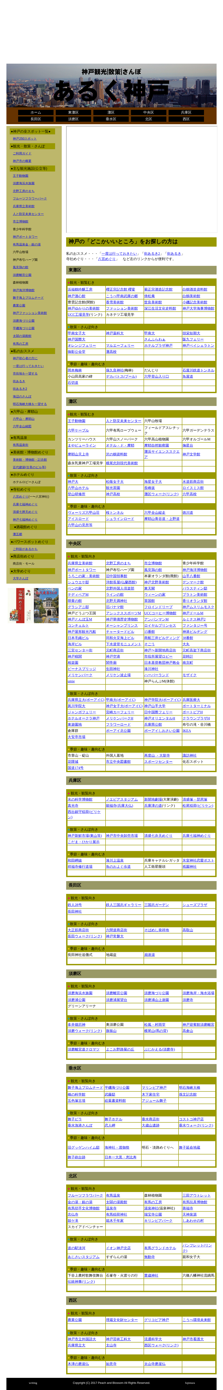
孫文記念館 (188, 1094)
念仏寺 (73, 1214)
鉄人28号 (75, 905)
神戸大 (73, 482)
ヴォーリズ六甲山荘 (84, 512)
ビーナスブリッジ (82, 669)
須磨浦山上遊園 (156, 1000)
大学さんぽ (20, 578)
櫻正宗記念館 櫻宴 (120, 289)
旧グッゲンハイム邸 (84, 1147)
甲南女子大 (76, 333)
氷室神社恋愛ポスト (198, 860)
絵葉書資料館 (115, 1100)
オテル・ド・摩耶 (120, 445)
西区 (186, 119)
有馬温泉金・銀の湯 (27, 244)
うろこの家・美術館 (84, 576)
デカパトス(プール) (121, 376)
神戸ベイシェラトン (198, 345)
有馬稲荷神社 (116, 1214)
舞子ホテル (113, 1119)
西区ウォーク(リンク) (161, 1345)
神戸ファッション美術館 (30, 313)
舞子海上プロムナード (28, 297)
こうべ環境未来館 (197, 1320)
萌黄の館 (75, 601)
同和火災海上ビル (120, 638)
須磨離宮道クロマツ (84, 1049)
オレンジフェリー (82, 345)
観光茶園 (113, 488)
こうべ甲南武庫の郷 (122, 296)
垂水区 (111, 119)
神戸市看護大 (193, 1339)
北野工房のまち (24, 191)
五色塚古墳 (76, 1100)
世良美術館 (153, 302)
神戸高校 (113, 494)
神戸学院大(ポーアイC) (162, 700)
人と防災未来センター (28, 214)
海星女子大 (153, 482)
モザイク (190, 675)
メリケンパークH (119, 718)
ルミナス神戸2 (194, 619)
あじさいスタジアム (84, 1257)
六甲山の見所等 (80, 525)
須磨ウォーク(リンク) (85, 1031)
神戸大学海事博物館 (198, 308)
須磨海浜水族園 (24, 183)
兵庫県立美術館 (24, 206)
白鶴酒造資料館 (195, 289)
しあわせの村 (193, 1220)
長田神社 (75, 911)
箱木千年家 (115, 1220)
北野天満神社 (116, 601)
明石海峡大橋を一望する (30, 404)
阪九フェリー (193, 339)
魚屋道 (188, 376)
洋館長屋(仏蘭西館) (121, 582)
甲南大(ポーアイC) (120, 700)
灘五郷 (17, 534)
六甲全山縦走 (154, 512)
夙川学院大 (76, 706)
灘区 (111, 112)
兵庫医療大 (191, 700)
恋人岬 (110, 1125)
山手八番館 (191, 576)
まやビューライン (82, 445)
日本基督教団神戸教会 (162, 663)
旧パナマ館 (115, 607)
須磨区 (73, 119)
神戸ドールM (193, 613)
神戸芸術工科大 (118, 1339)
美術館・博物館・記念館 (30, 459)
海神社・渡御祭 (117, 1147)
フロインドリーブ (158, 607)
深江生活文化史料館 (160, 308)
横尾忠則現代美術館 (122, 463)
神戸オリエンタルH (159, 718)
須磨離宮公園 (22, 275)
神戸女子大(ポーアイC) (124, 706)
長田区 (36, 119)
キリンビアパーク (158, 1220)
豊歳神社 (151, 1275)
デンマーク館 (193, 582)
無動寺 (149, 1257)
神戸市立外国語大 (82, 1339)
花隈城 (73, 762)
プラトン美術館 (195, 594)
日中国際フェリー (158, 712)
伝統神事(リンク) (81, 1281)
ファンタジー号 (195, 625)
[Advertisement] (111, 33)
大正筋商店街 (78, 930)
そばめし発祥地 (156, 930)
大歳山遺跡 (151, 1125)
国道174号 (76, 768)
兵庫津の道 (153, 805)
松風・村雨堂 (154, 1024)
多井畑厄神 (76, 1024)
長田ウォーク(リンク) (85, 936)
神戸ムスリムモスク (198, 607)
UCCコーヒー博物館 (160, 613)
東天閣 (149, 588)
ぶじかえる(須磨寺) (159, 1049)
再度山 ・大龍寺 (157, 755)
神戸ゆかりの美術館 (84, 308)
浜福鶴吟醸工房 (80, 289)
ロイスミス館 (193, 488)
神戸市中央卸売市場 (122, 836)
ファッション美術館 (122, 308)
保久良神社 (115, 370)
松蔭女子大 (115, 482)
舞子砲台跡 (76, 1157)
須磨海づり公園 (24, 320)
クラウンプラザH (196, 718)
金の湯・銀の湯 (80, 1202)
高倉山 (188, 1031)
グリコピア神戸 (156, 1320)
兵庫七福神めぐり (25, 504)
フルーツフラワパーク (85, 1195)
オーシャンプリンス (122, 625)
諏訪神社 (190, 755)
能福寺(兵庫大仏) (119, 805)
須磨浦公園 (76, 1000)
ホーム (36, 112)
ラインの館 (115, 594)
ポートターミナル (197, 706)
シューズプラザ (195, 905)
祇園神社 (190, 866)
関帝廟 (111, 663)
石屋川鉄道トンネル (198, 370)
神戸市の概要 (22, 161)
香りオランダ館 (195, 601)
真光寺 (73, 805)
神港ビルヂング (195, 632)
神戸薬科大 (115, 333)
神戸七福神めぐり (25, 519)
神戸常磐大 (115, 936)
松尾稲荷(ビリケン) (198, 805)
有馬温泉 (113, 1195)
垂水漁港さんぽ (80, 1125)
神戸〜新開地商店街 (160, 650)
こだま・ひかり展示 (84, 842)
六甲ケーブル (78, 430)
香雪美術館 (115, 302)
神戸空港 (113, 656)
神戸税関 (75, 656)
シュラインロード (120, 519)
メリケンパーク (80, 675)
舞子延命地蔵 (189, 1147)
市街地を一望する (25, 373)
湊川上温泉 (115, 860)
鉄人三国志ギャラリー (123, 905)
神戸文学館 (191, 454)
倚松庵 (149, 296)
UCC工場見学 (78, 314)
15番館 (149, 632)
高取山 (188, 930)
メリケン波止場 (118, 675)
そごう (149, 644)
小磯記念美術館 (195, 302)
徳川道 (188, 512)
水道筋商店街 (193, 482)
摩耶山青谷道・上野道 (162, 519)
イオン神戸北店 (118, 1248)
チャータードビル (120, 632)
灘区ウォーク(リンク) (161, 494)
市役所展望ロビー (158, 656)
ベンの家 (75, 588)
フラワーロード (118, 724)
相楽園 (73, 663)
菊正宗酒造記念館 (158, 289)
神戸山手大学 (154, 706)
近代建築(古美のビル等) (29, 467)
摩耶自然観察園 (156, 445)
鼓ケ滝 (73, 1220)
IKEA (187, 731)
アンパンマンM (156, 619)
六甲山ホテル (78, 488)
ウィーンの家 (154, 594)
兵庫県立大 (76, 1345)
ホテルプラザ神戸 (158, 345)
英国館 (149, 601)
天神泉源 (190, 1214)
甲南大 (149, 333)
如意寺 (111, 1364)
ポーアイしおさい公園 (162, 731)
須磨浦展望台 (116, 1000)
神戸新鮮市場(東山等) (85, 836)
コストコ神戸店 (191, 1119)
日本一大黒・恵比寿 (120, 1157)
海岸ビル (75, 644)
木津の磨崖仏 (78, 1364)
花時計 (188, 656)
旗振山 (111, 1031)
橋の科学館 (76, 1094)
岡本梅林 (75, 370)
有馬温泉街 (20, 445)
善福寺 (188, 1208)
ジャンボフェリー (82, 712)
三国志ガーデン (156, 905)
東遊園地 (75, 724)
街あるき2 (20, 388)
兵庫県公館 (153, 724)
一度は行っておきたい (28, 366)
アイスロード (78, 519)
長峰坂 (149, 488)
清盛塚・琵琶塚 (195, 799)
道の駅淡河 (76, 1248)
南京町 (188, 663)
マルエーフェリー (120, 345)
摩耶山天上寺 (78, 454)
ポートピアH (193, 712)
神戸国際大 (76, 339)
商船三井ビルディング (162, 638)
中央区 (148, 112)
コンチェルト (78, 625)
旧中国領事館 (116, 576)
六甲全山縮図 (22, 426)
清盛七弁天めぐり (158, 836)
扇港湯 (149, 955)
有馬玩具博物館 (195, 1202)
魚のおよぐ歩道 (118, 866)
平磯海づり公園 (24, 328)
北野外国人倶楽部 (120, 588)
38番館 (188, 638)
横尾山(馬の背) (156, 1031)
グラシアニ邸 (78, 607)
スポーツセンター (158, 762)
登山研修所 (76, 494)
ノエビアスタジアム (122, 799)
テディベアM (78, 594)
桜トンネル (115, 512)
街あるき (19, 381)
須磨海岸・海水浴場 (198, 993)
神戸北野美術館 (156, 582)
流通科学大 (153, 1339)
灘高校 (111, 352)
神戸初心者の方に (25, 358)
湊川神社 (151, 669)
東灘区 (73, 112)
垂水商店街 (151, 1119)
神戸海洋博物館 (24, 290)
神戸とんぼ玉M (80, 619)
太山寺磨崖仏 (154, 1364)
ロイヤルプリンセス (160, 625)
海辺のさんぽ (22, 396)
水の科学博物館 (80, 799)
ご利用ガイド (22, 153)
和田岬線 (75, 860)
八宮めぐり (20, 496)
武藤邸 (110, 1094)
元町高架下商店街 (197, 650)
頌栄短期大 (191, 333)
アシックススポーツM (123, 613)
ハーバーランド (156, 675)
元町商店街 (115, 650)
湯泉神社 (151, 1208)
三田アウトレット (197, 1195)
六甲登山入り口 (156, 376)
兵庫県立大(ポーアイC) (86, 700)
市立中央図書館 (118, 762)
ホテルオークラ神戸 (84, 718)
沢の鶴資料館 (116, 454)
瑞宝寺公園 (153, 1214)
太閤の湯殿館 (22, 336)
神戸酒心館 (76, 296)
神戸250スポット (25, 138)
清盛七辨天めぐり (25, 512)
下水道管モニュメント (123, 644)
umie (71, 681)
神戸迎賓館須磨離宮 (198, 1024)
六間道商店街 (116, 930)
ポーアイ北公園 (118, 731)
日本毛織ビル (78, 638)
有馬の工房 (20, 343)
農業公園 (19, 305)
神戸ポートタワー (25, 236)
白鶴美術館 (191, 296)
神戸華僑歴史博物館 (122, 619)
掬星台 (188, 445)
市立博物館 (20, 221)
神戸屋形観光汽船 (82, 632)
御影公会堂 (76, 352)
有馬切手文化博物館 (84, 1208)
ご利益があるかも (25, 549)
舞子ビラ (75, 1119)
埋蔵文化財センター (122, 1320)
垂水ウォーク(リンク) (196, 1125)
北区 (148, 119)
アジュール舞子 (154, 1100)
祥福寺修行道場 (80, 866)
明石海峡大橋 (189, 1087)
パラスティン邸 (195, 588)
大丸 (186, 644)
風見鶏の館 (20, 267)
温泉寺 (111, 1208)
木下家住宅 (151, 1094)
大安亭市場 (76, 737)
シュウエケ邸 (78, 582)
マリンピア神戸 (154, 1087)
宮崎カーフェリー (120, 712)
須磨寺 (188, 1000)
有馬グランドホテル (160, 1248)
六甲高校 (190, 494)
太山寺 (111, 1345)
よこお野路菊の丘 (120, 1049)
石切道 (73, 383)
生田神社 (113, 669)
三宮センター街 (80, 650)
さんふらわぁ (154, 339)
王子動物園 (20, 175)
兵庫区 (186, 112)
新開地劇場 (153, 799)
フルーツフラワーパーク (30, 198)
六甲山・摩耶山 (24, 419)
